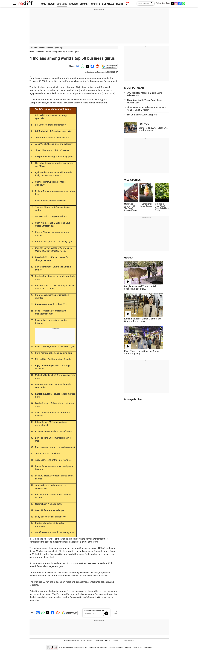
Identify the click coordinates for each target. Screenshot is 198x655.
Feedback (119, 648)
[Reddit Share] (96, 66)
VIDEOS (128, 258)
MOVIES (73, 4)
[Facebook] (180, 3)
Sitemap (112, 648)
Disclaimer (92, 648)
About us (128, 648)
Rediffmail (99, 641)
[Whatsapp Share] (82, 66)
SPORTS (95, 4)
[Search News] (151, 3)
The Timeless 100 (127, 641)
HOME (43, 4)
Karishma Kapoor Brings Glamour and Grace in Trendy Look (143, 320)
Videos (115, 641)
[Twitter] (172, 3)
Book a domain (86, 641)
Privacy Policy (102, 648)
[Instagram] (176, 3)
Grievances (148, 648)
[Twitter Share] (87, 66)
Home (32, 52)
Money (107, 641)
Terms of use (137, 648)
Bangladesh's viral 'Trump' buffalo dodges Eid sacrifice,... (140, 287)
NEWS (51, 4)
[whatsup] (184, 3)
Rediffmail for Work (71, 641)
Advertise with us (80, 648)
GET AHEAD (108, 4)
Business (39, 52)
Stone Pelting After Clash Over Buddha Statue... (153, 129)
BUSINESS (62, 4)
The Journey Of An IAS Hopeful (142, 114)
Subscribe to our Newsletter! (94, 610)
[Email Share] (77, 66)
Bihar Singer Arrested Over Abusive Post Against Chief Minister (147, 108)
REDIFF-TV (121, 4)
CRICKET (84, 4)
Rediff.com (68, 648)
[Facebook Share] (91, 66)
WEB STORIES (132, 179)
